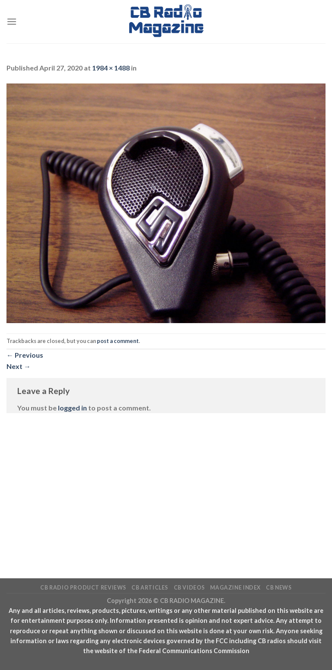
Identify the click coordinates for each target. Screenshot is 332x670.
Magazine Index (235, 587)
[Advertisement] (166, 482)
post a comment (118, 340)
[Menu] (11, 21)
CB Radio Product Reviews (83, 587)
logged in (72, 408)
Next (18, 366)
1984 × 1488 (111, 68)
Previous (24, 355)
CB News (278, 587)
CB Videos (189, 587)
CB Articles (149, 587)
